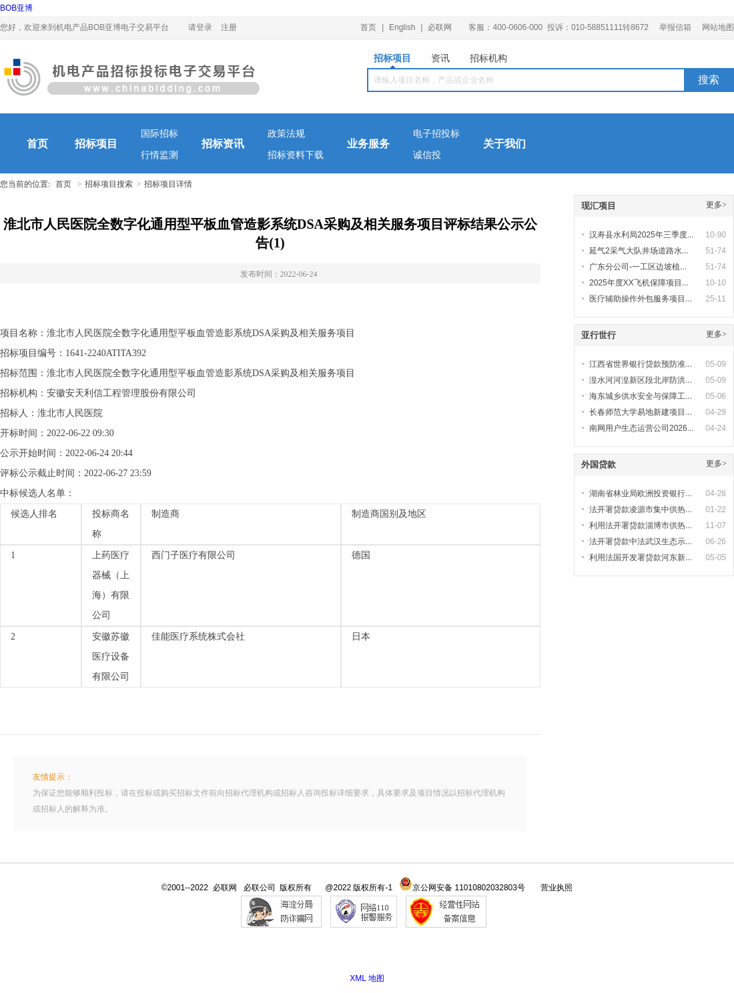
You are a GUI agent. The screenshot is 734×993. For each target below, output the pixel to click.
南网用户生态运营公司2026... (641, 428)
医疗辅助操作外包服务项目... (640, 298)
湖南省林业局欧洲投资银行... (640, 493)
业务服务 (368, 143)
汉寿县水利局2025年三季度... (641, 234)
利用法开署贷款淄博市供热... (640, 525)
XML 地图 (367, 978)
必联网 (440, 27)
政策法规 (286, 134)
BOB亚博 (16, 8)
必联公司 (260, 887)
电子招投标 (436, 134)
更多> (716, 204)
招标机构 (488, 58)
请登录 (200, 27)
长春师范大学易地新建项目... (640, 412)
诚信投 (427, 155)
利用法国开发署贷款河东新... (640, 557)
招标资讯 (223, 143)
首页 (368, 27)
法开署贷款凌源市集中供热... (640, 509)
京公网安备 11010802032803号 (462, 887)
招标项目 (392, 60)
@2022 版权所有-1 (358, 887)
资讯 (440, 58)
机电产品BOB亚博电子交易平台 (132, 80)
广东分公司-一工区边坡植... (638, 266)
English (402, 27)
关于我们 (504, 143)
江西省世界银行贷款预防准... (640, 364)
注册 (229, 27)
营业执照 (556, 887)
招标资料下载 (296, 155)
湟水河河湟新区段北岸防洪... (640, 380)
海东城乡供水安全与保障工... (640, 396)
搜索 (708, 79)
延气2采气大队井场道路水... (639, 250)
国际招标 (159, 134)
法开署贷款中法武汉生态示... (640, 541)
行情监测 (159, 155)
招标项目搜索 (109, 184)
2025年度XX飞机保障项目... (639, 282)
